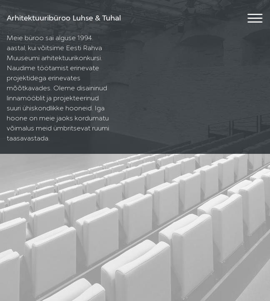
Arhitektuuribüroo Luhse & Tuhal (64, 18)
